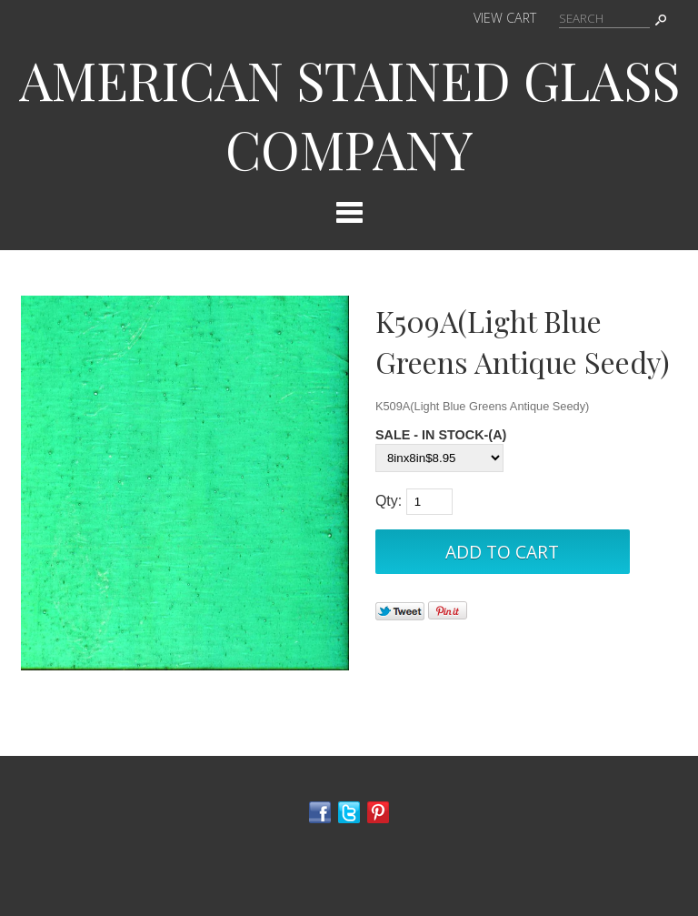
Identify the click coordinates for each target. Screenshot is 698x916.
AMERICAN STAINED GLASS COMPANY (349, 114)
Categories (349, 212)
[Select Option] (439, 458)
